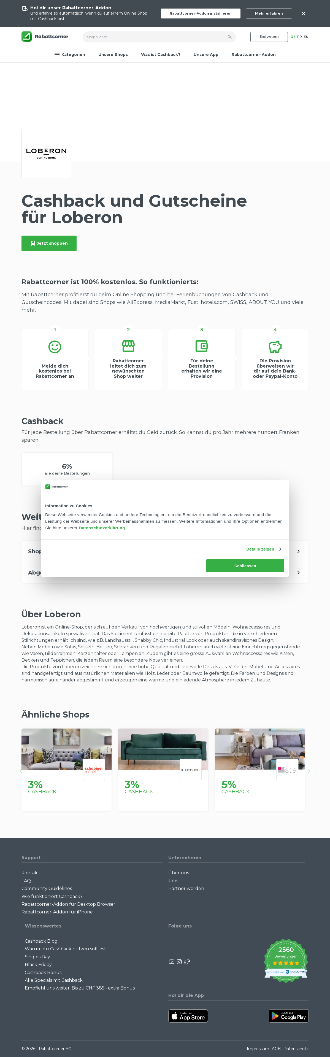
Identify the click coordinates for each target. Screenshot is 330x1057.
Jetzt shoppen (49, 243)
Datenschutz (296, 1048)
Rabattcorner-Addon (254, 54)
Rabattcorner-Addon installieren (201, 13)
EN (306, 37)
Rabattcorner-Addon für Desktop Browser (68, 904)
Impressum (258, 1048)
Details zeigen (260, 549)
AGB (276, 1048)
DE (293, 37)
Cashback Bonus (43, 972)
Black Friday (38, 964)
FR (299, 37)
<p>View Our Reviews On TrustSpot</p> (286, 961)
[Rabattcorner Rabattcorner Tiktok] (186, 961)
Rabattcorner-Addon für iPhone (57, 912)
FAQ (26, 880)
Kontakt (30, 872)
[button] (21, 771)
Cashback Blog (41, 941)
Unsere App (206, 54)
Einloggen (269, 36)
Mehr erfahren (269, 13)
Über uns (178, 872)
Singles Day (37, 956)
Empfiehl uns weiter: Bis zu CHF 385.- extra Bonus (80, 988)
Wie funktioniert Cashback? (52, 896)
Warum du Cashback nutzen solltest (65, 948)
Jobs (173, 880)
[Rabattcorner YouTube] (171, 961)
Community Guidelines (46, 888)
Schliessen (245, 565)
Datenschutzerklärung (102, 527)
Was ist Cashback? (160, 54)
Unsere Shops (113, 54)
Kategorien (69, 54)
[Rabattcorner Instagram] (179, 961)
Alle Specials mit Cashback (54, 980)
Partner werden (186, 888)
